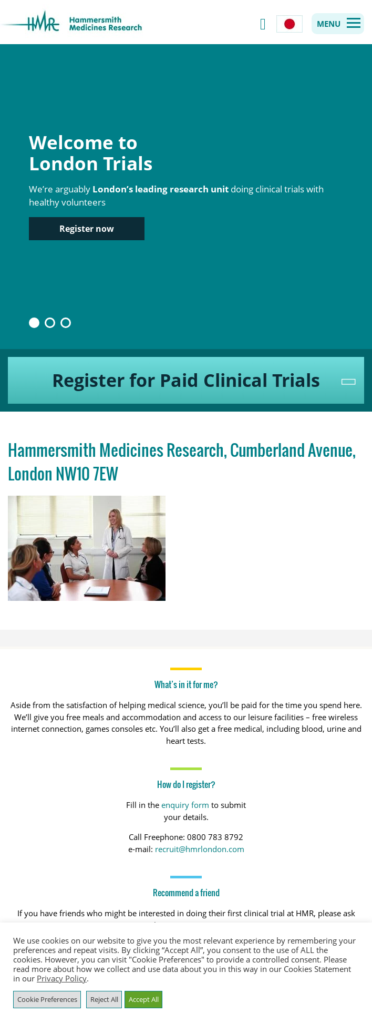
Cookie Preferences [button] (47, 999)
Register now (86, 228)
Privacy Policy (62, 978)
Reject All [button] (104, 999)
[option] (186, 196)
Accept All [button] (144, 999)
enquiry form (185, 805)
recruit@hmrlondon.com (199, 849)
